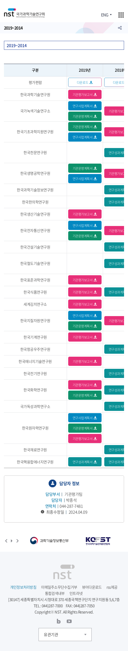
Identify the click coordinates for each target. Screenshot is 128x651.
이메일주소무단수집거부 (59, 587)
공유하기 (119, 28)
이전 (6, 541)
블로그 (59, 621)
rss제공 (112, 587)
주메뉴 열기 (121, 15)
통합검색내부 (55, 593)
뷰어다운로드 (92, 587)
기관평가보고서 (83, 94)
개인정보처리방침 (23, 587)
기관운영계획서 (83, 116)
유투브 (69, 621)
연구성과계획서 (83, 461)
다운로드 (82, 82)
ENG (104, 14)
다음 (17, 541)
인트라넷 (76, 593)
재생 (12, 541)
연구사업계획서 (83, 105)
